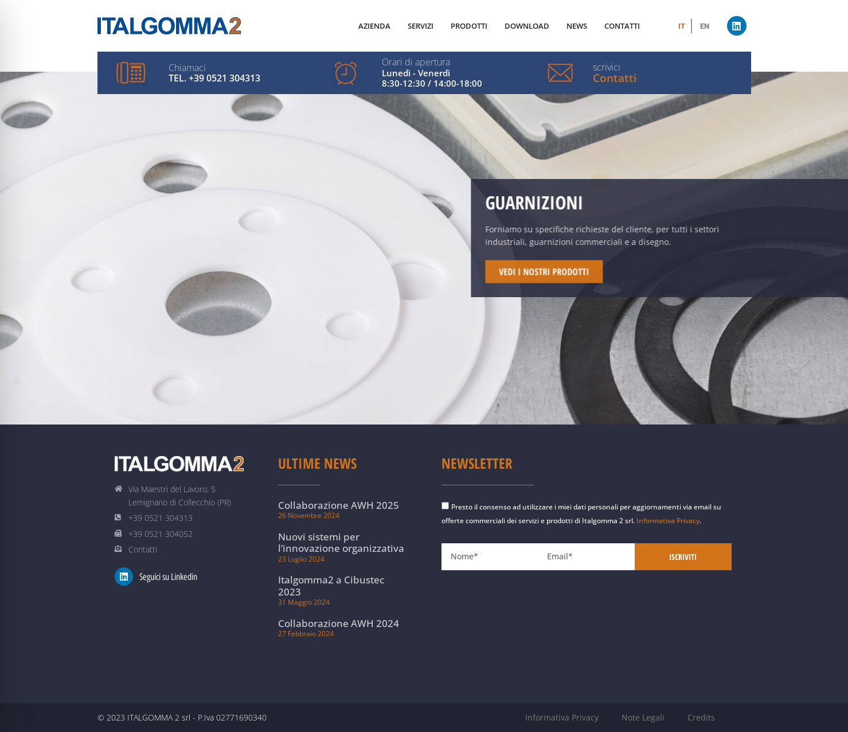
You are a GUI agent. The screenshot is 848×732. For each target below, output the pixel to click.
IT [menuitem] (681, 26)
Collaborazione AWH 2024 (338, 623)
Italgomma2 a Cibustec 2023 (331, 585)
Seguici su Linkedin (168, 576)
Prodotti (469, 26)
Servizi (420, 26)
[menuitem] (682, 26)
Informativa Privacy (667, 520)
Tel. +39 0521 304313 (214, 78)
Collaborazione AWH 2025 (338, 505)
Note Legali (643, 717)
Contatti (614, 78)
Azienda (374, 26)
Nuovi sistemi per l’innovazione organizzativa (341, 542)
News (576, 26)
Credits (701, 717)
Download (527, 26)
